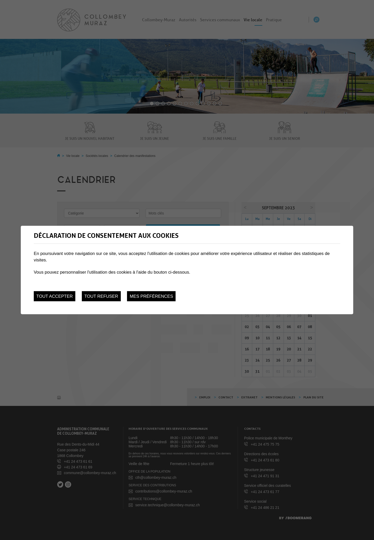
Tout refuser (101, 296)
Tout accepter (54, 296)
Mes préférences (151, 296)
